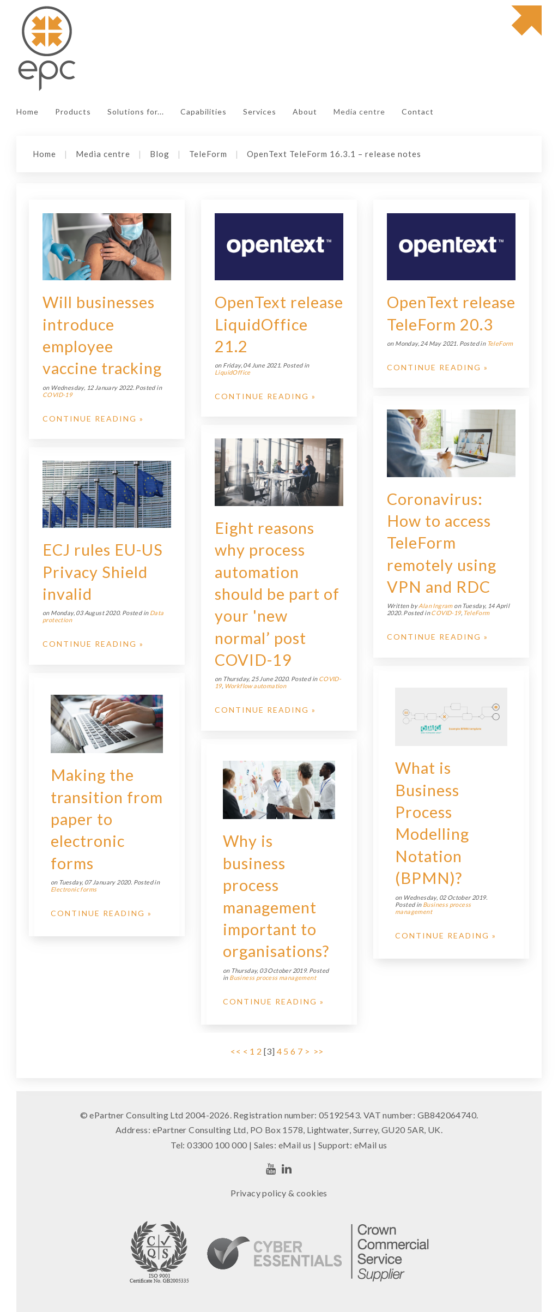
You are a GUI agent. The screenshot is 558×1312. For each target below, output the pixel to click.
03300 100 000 (217, 1145)
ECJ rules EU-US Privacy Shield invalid (103, 571)
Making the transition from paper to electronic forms (107, 819)
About (305, 111)
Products (73, 111)
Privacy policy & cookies (279, 1193)
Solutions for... (135, 111)
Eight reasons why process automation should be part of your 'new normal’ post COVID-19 (277, 594)
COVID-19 (57, 394)
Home (27, 111)
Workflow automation (256, 685)
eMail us (295, 1145)
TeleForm (208, 154)
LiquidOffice (233, 372)
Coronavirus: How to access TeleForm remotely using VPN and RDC (441, 543)
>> (319, 1051)
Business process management (272, 977)
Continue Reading (90, 418)
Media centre (359, 111)
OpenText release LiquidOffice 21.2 (279, 324)
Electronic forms (73, 889)
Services (259, 111)
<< (236, 1051)
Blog (159, 154)
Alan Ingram (435, 605)
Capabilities (203, 111)
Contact (418, 111)
